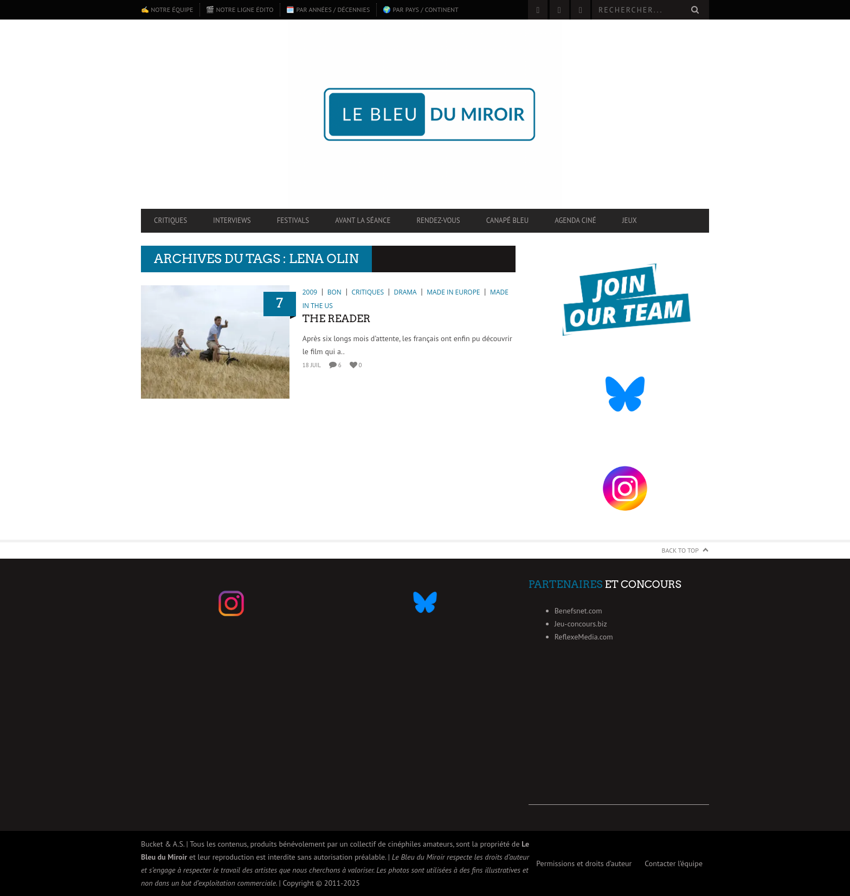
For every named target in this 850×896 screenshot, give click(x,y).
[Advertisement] (619, 737)
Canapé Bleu (507, 220)
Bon (334, 292)
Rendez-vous (438, 220)
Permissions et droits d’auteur (584, 863)
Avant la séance (362, 220)
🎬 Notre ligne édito (239, 9)
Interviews (232, 220)
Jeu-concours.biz (581, 624)
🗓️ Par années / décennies (328, 9)
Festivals (293, 220)
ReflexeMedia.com (584, 637)
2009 (309, 292)
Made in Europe (453, 292)
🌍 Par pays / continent (420, 9)
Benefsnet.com (578, 611)
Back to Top (680, 550)
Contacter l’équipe (674, 863)
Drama (405, 292)
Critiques (170, 220)
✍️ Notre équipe (167, 9)
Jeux (629, 220)
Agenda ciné (575, 220)
